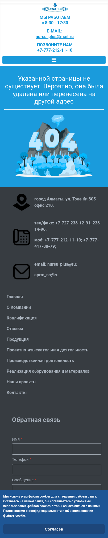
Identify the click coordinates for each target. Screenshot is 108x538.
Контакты (17, 392)
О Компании (19, 307)
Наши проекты (21, 381)
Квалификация (22, 318)
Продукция (18, 339)
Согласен (54, 529)
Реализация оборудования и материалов (48, 371)
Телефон (21, 459)
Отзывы (15, 328)
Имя (17, 439)
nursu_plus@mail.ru (55, 36)
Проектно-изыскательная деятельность (47, 349)
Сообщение (24, 480)
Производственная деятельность (40, 360)
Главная (15, 296)
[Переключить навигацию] (54, 60)
